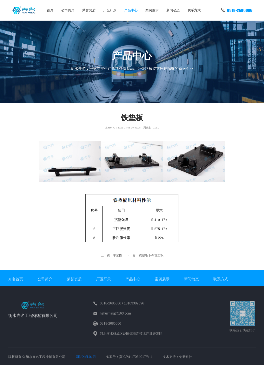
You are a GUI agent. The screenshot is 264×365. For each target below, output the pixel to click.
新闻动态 (173, 10)
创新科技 (185, 359)
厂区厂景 (110, 10)
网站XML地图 (86, 359)
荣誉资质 (88, 10)
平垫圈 (117, 255)
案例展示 (152, 10)
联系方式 (194, 10)
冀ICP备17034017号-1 (135, 359)
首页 (50, 10)
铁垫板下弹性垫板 (151, 255)
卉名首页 (15, 282)
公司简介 (67, 10)
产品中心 (131, 10)
